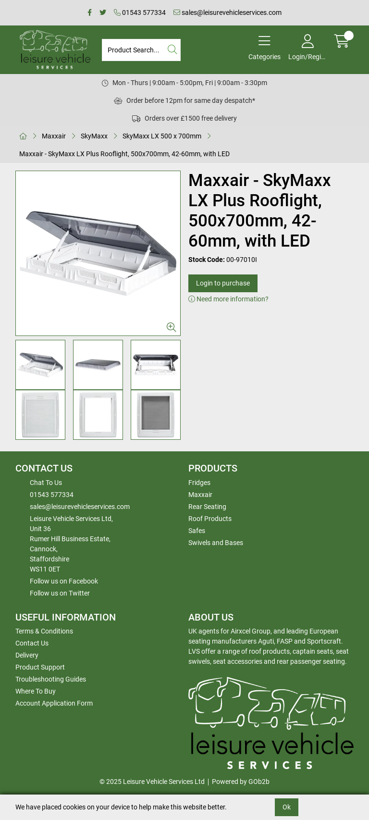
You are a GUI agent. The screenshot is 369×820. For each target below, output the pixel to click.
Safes (196, 530)
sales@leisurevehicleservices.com (227, 12)
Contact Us (32, 643)
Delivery (26, 655)
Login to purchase (223, 283)
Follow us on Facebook (64, 581)
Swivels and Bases (215, 543)
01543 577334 (140, 12)
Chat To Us (46, 482)
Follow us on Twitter (60, 593)
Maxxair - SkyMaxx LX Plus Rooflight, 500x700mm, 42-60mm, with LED (124, 154)
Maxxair (54, 136)
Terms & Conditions (44, 631)
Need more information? (228, 299)
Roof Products (210, 518)
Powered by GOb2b (241, 781)
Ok (287, 807)
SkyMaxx (94, 136)
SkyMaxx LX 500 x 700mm (162, 136)
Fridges (199, 482)
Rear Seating (207, 506)
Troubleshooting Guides (50, 679)
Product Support (40, 667)
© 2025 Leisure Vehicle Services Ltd (152, 781)
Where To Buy (35, 691)
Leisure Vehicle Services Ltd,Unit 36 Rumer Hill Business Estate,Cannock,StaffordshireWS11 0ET (71, 544)
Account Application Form (54, 703)
